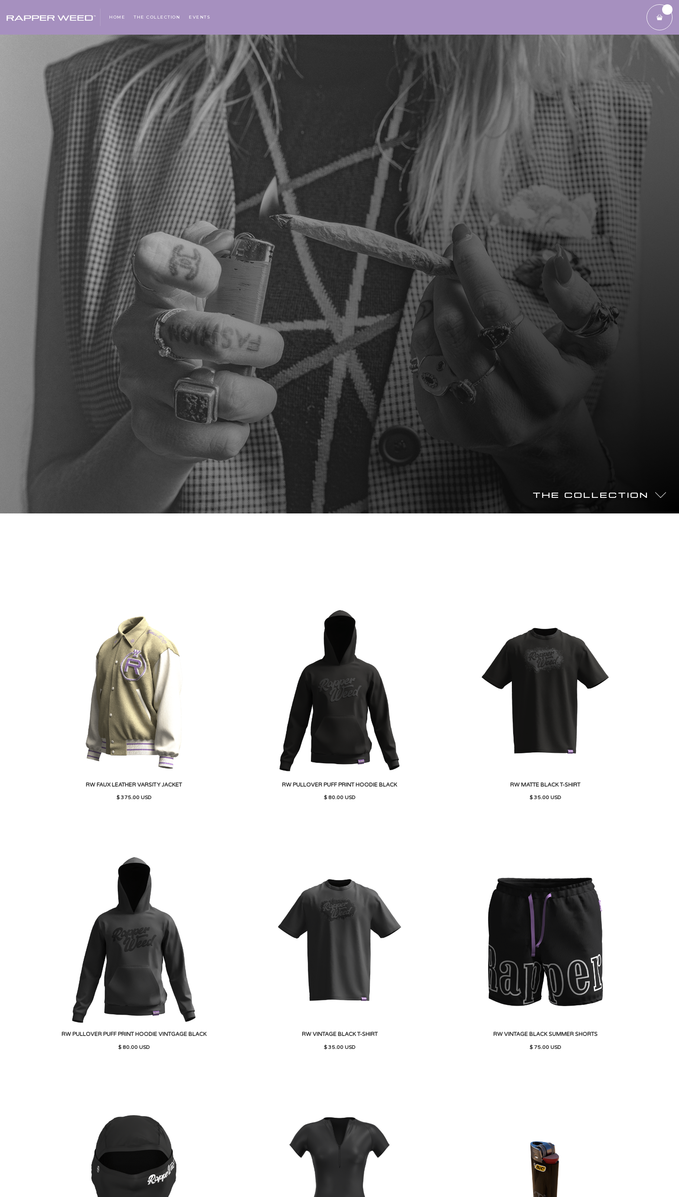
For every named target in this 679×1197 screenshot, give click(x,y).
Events (199, 17)
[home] (50, 17)
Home (117, 17)
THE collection (157, 17)
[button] (660, 17)
